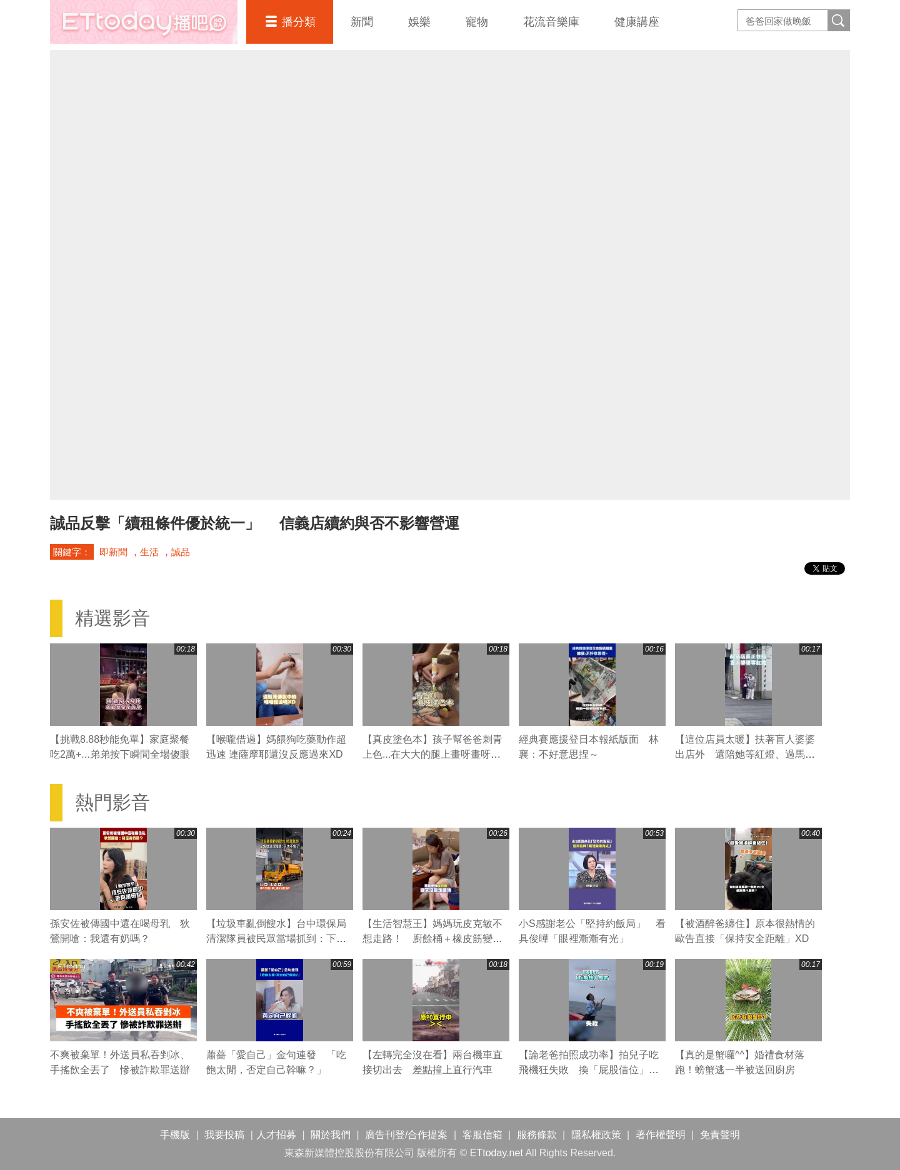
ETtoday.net (496, 1153)
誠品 (180, 552)
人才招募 (276, 1134)
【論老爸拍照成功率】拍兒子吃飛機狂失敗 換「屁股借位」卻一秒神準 (589, 1069)
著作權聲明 (661, 1134)
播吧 (144, 22)
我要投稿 (224, 1134)
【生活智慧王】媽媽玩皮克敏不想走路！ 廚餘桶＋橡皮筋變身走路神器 (432, 938)
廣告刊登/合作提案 (406, 1134)
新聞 (362, 22)
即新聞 (113, 552)
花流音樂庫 (551, 22)
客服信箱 (482, 1134)
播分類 (299, 22)
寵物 (477, 22)
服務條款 (537, 1134)
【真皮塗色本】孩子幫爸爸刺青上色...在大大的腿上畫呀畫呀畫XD (432, 754)
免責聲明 (720, 1134)
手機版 (175, 1134)
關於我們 (331, 1134)
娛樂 (419, 22)
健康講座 (636, 22)
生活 (149, 552)
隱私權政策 (596, 1134)
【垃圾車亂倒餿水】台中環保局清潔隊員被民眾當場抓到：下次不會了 (276, 938)
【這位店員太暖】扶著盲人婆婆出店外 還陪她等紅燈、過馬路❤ (745, 754)
